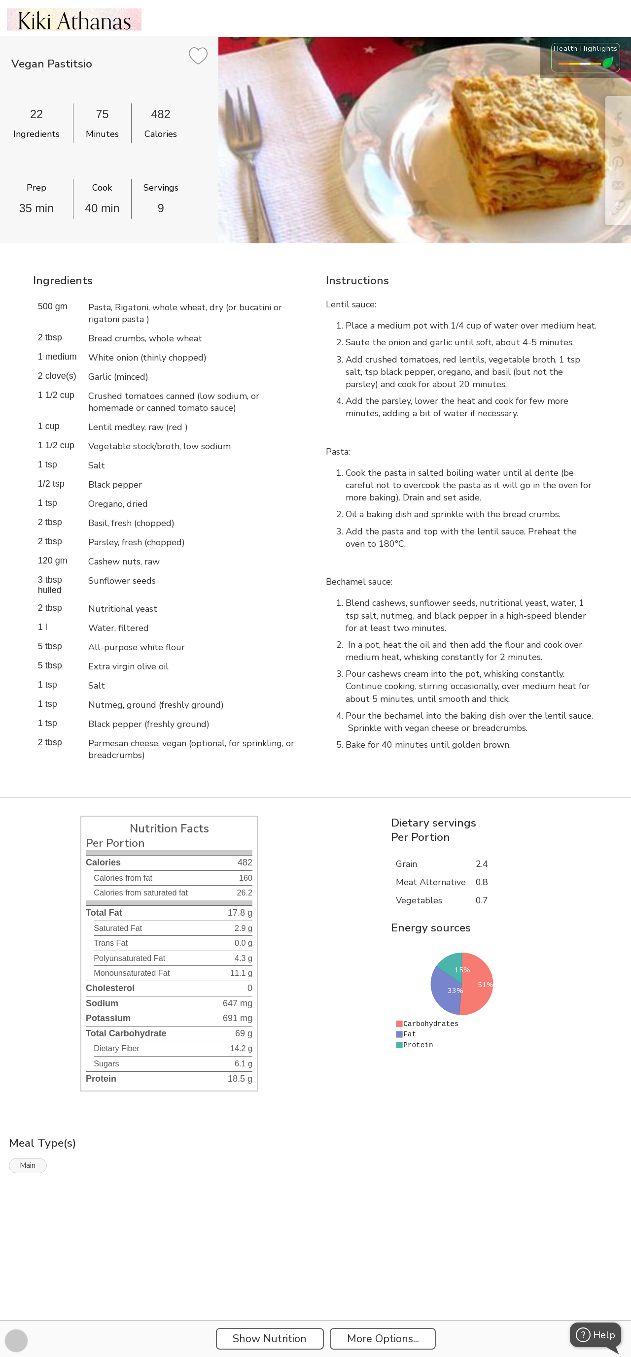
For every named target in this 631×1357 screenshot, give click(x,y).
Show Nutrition (270, 1338)
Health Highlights (586, 48)
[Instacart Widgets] (315, 1286)
